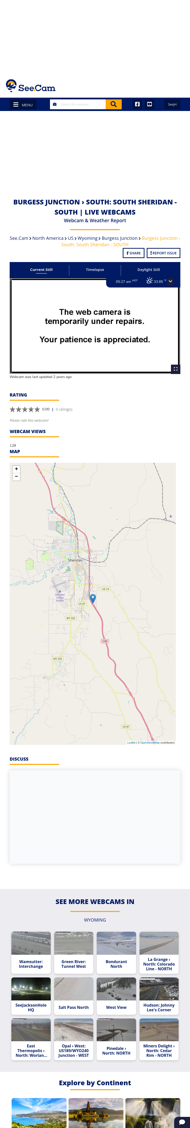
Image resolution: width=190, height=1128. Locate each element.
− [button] (16, 477)
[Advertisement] (95, 37)
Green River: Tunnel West (73, 964)
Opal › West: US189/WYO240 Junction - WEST (73, 1051)
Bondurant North (116, 964)
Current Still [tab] (41, 269)
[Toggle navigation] (177, 85)
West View (116, 1007)
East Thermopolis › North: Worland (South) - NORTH (31, 1051)
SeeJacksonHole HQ (31, 1007)
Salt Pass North (74, 1007)
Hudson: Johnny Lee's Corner (159, 1007)
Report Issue (163, 253)
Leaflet (131, 742)
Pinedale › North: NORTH (116, 1051)
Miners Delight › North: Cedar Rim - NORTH (159, 1051)
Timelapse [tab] (95, 269)
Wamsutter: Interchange (31, 964)
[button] (170, 282)
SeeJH (172, 104)
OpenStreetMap (150, 742)
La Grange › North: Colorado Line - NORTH (159, 964)
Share (133, 253)
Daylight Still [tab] (149, 269)
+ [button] (16, 469)
